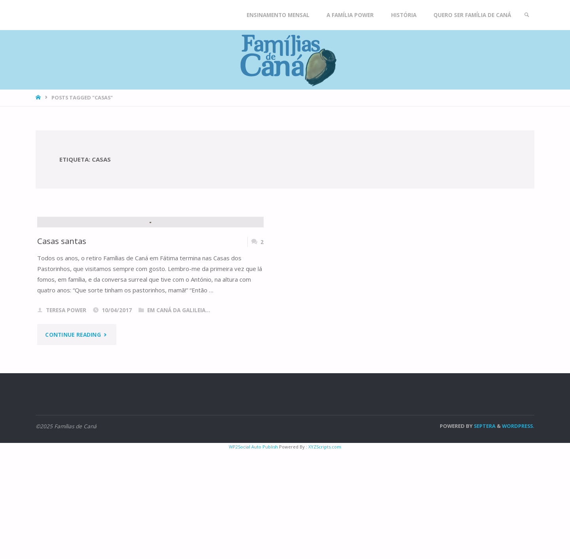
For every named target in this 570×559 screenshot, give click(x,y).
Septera (484, 534)
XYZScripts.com (324, 555)
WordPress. (518, 534)
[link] (527, 15)
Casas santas (61, 349)
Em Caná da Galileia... (178, 418)
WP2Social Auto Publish (253, 555)
